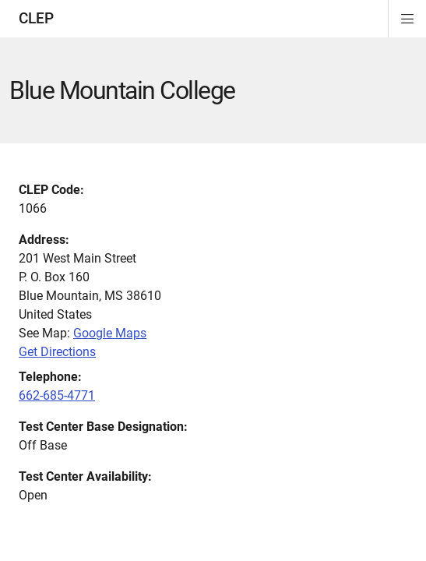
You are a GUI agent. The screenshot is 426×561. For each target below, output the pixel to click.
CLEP (36, 18)
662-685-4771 (57, 395)
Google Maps (109, 333)
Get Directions (57, 351)
